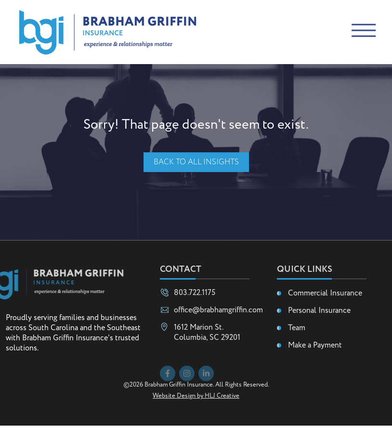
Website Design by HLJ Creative (196, 412)
